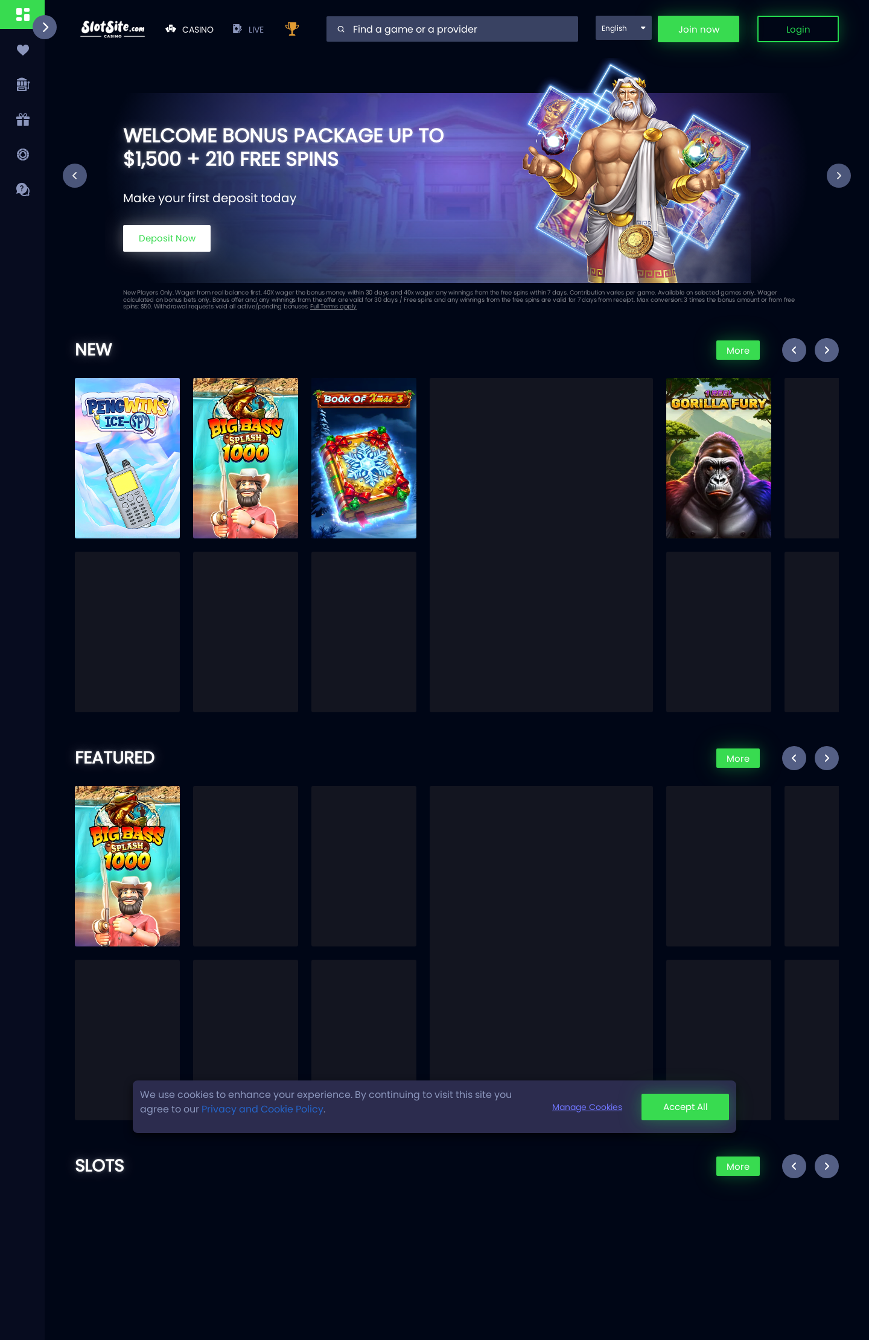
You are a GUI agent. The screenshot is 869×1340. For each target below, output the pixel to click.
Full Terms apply (333, 306)
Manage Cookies (587, 1107)
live (248, 30)
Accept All (685, 1106)
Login (798, 29)
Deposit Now (167, 238)
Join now (698, 29)
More (738, 350)
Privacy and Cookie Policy (262, 1109)
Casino (189, 30)
